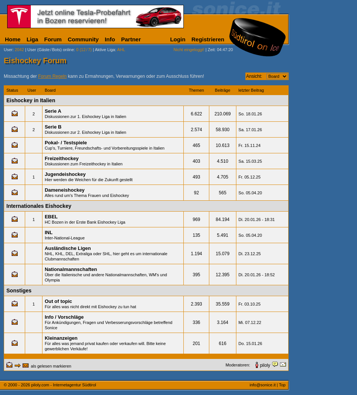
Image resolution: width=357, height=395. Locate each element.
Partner (131, 39)
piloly (265, 365)
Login (178, 39)
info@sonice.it (262, 385)
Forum (53, 39)
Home (13, 39)
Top (282, 385)
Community (83, 39)
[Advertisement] (325, 113)
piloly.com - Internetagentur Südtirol (63, 385)
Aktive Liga (105, 49)
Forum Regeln (52, 76)
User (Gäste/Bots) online (50, 49)
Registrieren (207, 39)
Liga (32, 39)
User (8, 49)
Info (110, 39)
